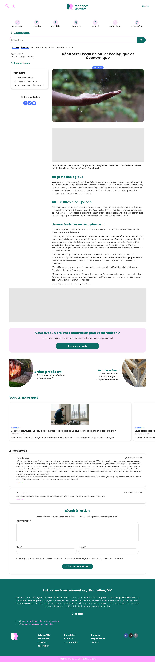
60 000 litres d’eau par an (26, 81)
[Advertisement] (98, 145)
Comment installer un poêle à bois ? (121, 431)
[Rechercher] (141, 40)
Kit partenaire (98, 648)
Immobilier (56, 24)
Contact (146, 6)
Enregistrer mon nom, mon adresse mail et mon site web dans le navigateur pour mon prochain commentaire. (69, 568)
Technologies (115, 24)
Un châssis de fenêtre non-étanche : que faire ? (75, 432)
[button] (25, 103)
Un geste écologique (24, 77)
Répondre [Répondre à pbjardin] (19, 492)
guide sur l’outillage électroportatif (38, 634)
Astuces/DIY (137, 24)
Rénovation (17, 24)
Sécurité (95, 24)
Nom (19, 557)
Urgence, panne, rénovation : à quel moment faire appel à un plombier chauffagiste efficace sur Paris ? (29, 433)
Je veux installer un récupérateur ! (30, 85)
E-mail (82, 557)
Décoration (76, 24)
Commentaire (23, 531)
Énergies (37, 24)
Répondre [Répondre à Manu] (19, 509)
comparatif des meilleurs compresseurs (41, 631)
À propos (95, 644)
